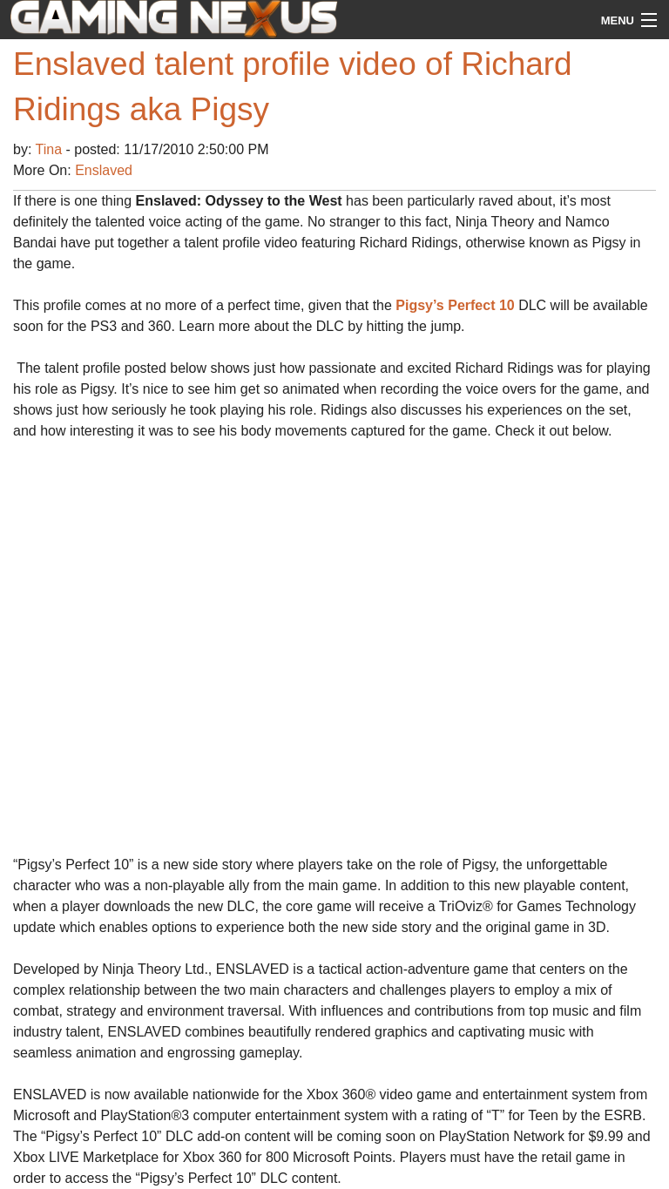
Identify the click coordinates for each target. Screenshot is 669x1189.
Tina (51, 149)
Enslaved (103, 170)
